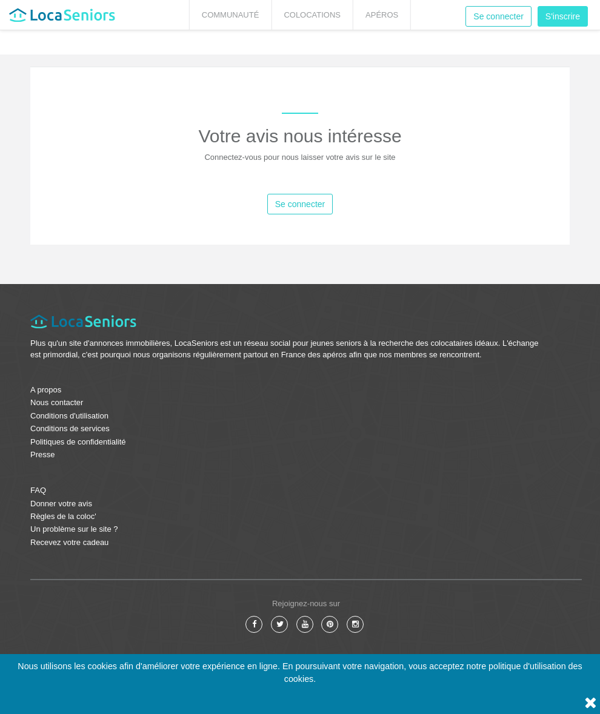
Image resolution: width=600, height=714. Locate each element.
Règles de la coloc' (63, 516)
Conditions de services (70, 428)
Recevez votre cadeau (69, 542)
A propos (45, 389)
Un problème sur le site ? (74, 529)
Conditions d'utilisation (69, 415)
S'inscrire (562, 16)
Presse (42, 454)
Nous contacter (56, 402)
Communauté (230, 14)
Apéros (381, 14)
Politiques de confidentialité (78, 441)
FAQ (38, 490)
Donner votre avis (61, 503)
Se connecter (498, 16)
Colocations (312, 14)
